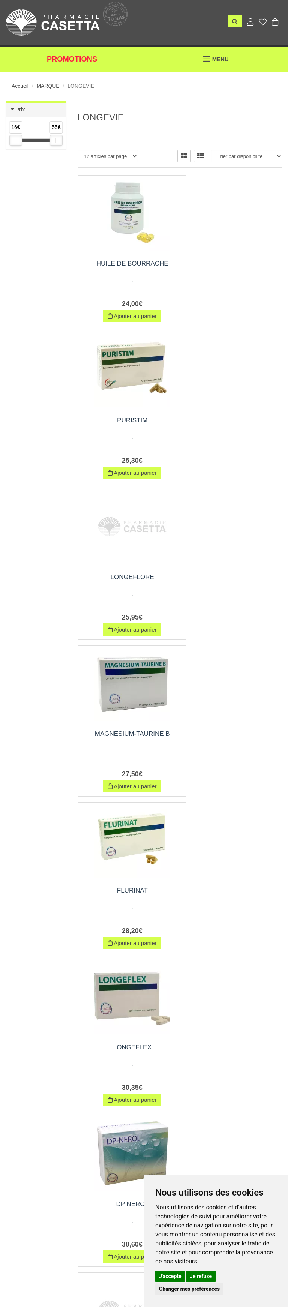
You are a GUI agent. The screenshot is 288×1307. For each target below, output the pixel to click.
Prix (20, 109)
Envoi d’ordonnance (30, 1279)
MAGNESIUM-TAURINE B (234, 420)
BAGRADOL (234, 733)
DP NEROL (126, 733)
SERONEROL (126, 890)
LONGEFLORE (126, 420)
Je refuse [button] (201, 1276)
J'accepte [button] (170, 1276)
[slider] (15, 140)
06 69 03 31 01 (78, 1203)
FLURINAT (126, 577)
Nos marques (75, 1279)
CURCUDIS (126, 1047)
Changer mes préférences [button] (189, 1289)
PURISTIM (234, 263)
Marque (48, 86)
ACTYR (234, 890)
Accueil (20, 86)
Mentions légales (141, 1279)
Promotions (72, 59)
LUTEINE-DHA (234, 1047)
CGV (106, 1279)
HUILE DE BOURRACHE (126, 263)
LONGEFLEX (234, 577)
